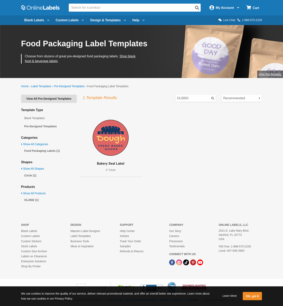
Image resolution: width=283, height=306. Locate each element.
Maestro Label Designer (85, 231)
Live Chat (226, 20)
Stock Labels (29, 246)
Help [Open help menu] (138, 20)
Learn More (229, 295)
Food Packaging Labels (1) (42, 150)
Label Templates (41, 86)
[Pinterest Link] (193, 262)
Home (24, 86)
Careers (174, 236)
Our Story (175, 231)
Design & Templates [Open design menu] (108, 20)
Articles (124, 236)
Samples (125, 246)
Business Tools (79, 241)
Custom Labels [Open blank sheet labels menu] (70, 20)
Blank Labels (29, 231)
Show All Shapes (32, 168)
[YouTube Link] (200, 262)
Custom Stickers (31, 241)
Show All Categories (34, 144)
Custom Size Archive (34, 251)
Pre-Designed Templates (69, 86)
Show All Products (33, 193)
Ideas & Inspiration (82, 246)
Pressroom (176, 241)
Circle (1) (30, 175)
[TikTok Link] (186, 262)
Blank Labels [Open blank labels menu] (36, 20)
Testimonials (177, 246)
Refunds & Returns (132, 251)
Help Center (127, 231)
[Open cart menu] (252, 7)
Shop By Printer (31, 266)
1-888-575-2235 (250, 20)
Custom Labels (30, 236)
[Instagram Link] (179, 262)
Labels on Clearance (34, 256)
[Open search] (197, 7)
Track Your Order (130, 241)
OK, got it (252, 296)
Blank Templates (34, 118)
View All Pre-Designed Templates (48, 98)
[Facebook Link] (172, 262)
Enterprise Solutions (33, 261)
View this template (270, 74)
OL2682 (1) (31, 200)
